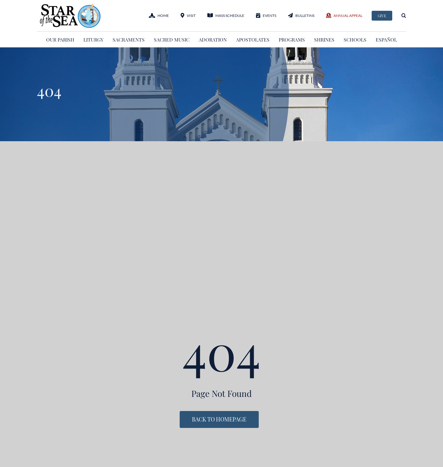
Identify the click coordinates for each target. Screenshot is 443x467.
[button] (403, 15)
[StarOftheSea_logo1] (71, 5)
